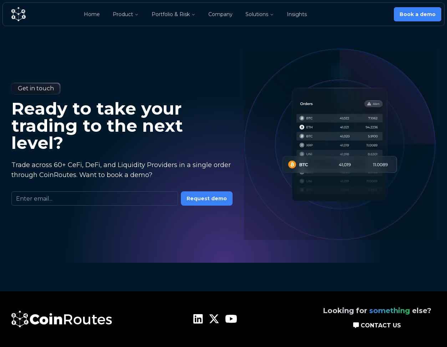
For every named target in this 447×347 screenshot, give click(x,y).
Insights (297, 14)
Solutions (259, 14)
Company (220, 14)
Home (92, 14)
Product (126, 14)
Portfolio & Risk (173, 14)
